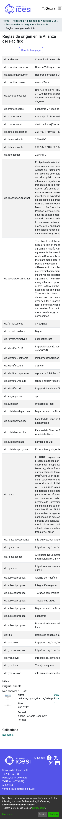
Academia (18, 20)
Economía (42, 24)
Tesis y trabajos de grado (20, 24)
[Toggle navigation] (60, 8)
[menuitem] (47, 9)
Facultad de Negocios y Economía (43, 20)
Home (6, 20)
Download (56, 698)
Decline (42, 814)
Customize (7, 814)
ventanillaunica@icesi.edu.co (18, 788)
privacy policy (38, 808)
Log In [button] (53, 8)
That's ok (53, 814)
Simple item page (31, 50)
